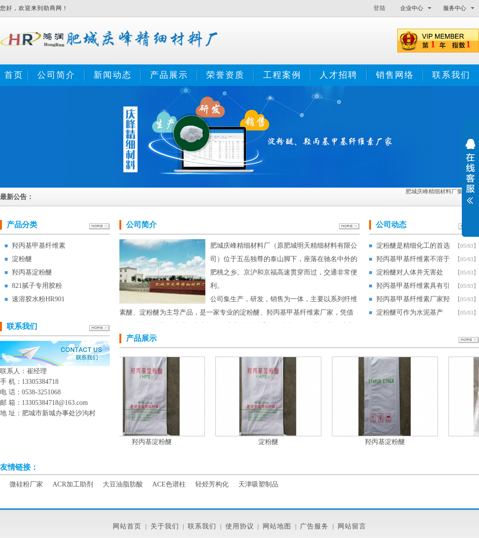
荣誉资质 (225, 75)
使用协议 (239, 526)
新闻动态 (113, 75)
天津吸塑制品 (258, 484)
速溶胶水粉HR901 (38, 299)
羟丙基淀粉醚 (32, 272)
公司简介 (56, 75)
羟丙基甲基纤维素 (38, 245)
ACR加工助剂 (73, 484)
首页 (13, 75)
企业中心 (411, 8)
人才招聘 (338, 75)
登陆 (379, 8)
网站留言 (352, 526)
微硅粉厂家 (26, 484)
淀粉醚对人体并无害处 (409, 272)
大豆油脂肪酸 (123, 484)
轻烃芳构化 (212, 484)
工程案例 (282, 75)
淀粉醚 (22, 259)
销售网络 (395, 75)
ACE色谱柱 (169, 484)
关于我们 (164, 526)
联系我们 (451, 75)
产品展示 (169, 75)
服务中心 (454, 8)
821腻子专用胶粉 (37, 285)
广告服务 (314, 526)
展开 (470, 177)
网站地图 (277, 526)
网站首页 (127, 526)
